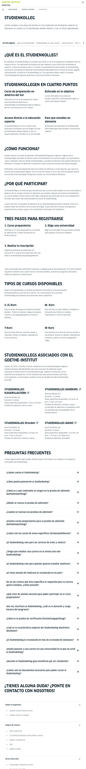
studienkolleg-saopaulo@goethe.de (24, 255)
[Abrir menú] (83, 2)
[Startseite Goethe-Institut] (11, 2)
